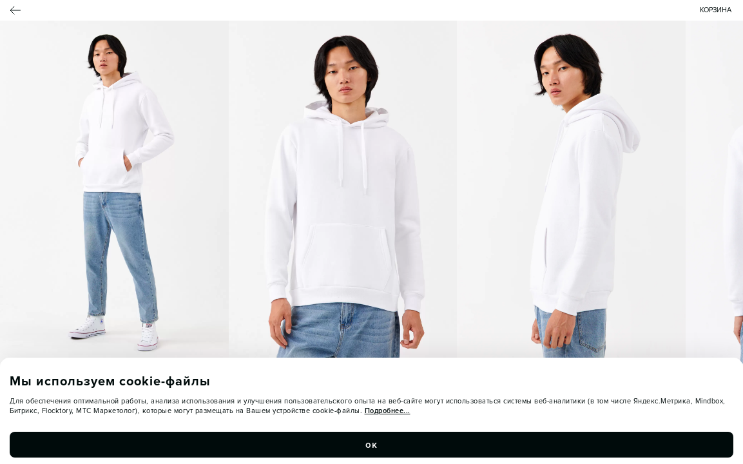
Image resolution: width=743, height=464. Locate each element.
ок (371, 444)
